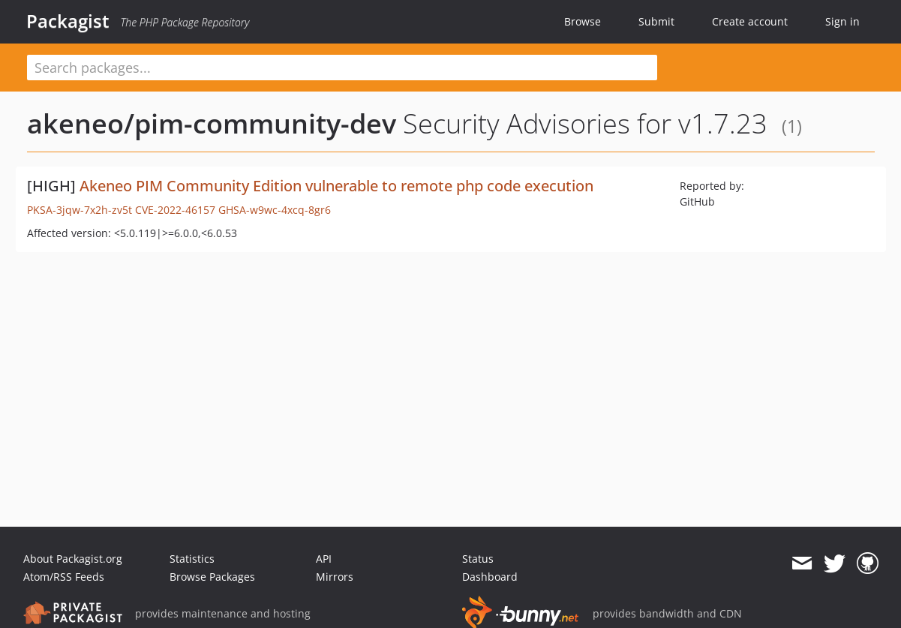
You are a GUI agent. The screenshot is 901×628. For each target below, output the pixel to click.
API (324, 558)
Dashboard (490, 576)
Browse (582, 21)
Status (478, 558)
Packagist (68, 21)
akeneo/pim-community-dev (211, 123)
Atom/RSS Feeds (63, 576)
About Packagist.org (72, 558)
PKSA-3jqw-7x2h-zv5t (79, 210)
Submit (656, 21)
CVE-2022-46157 (175, 210)
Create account (750, 21)
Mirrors (334, 576)
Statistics (192, 558)
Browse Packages (212, 576)
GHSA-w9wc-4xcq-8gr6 (274, 210)
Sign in (842, 21)
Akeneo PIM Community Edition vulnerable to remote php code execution (336, 186)
